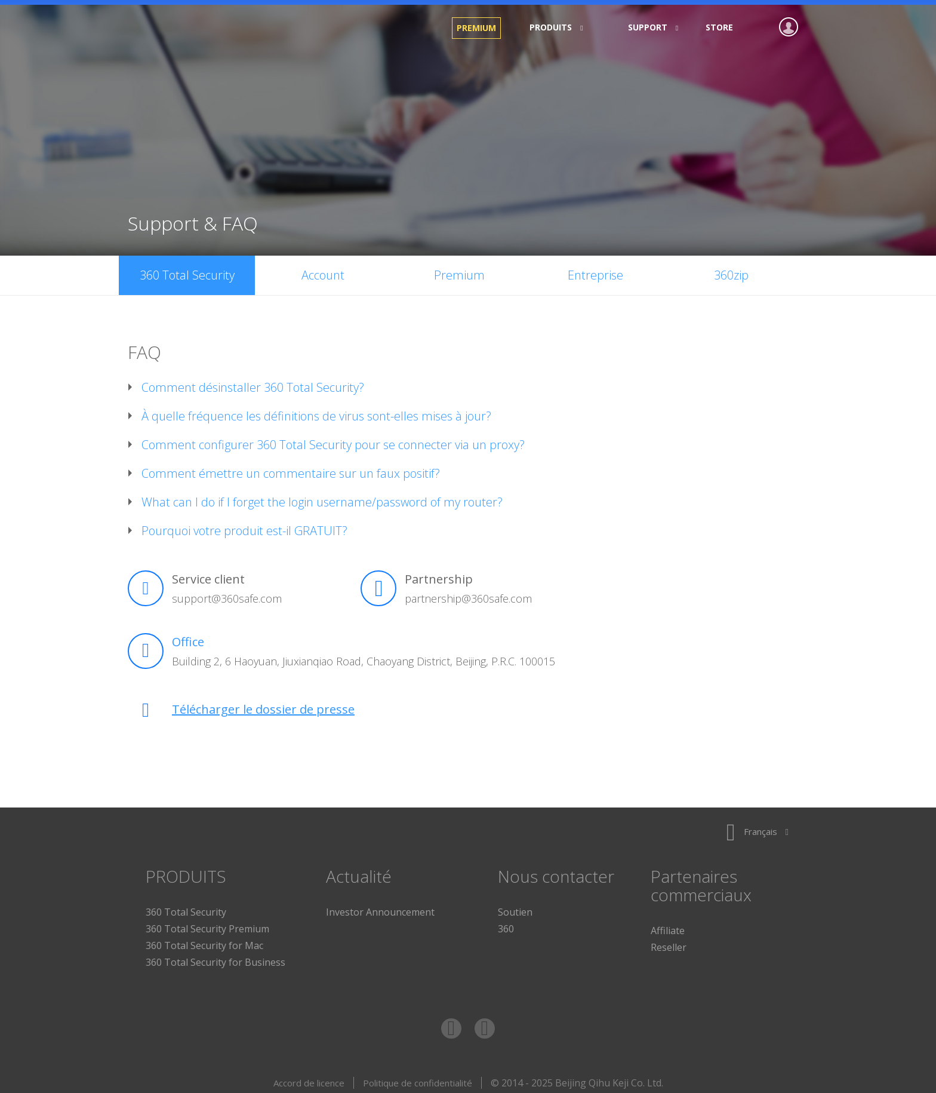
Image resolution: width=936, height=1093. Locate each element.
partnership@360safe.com (468, 594)
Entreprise (595, 270)
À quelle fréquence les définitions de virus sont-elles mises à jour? (316, 411)
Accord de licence (308, 1078)
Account (322, 270)
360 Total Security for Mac (204, 940)
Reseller (668, 942)
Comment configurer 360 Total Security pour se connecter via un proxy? (333, 440)
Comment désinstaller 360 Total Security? (252, 383)
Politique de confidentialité (417, 1078)
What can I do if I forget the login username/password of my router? (322, 497)
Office (188, 637)
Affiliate (668, 925)
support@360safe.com (227, 594)
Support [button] (649, 27)
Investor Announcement (380, 907)
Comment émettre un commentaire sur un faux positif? (290, 469)
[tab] (468, 383)
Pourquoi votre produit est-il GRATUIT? (244, 526)
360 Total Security (217, 28)
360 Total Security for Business (215, 957)
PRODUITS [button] (552, 27)
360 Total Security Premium (207, 924)
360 (506, 924)
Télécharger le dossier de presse (263, 704)
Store (719, 27)
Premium (476, 27)
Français (757, 827)
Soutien (515, 907)
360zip (731, 270)
